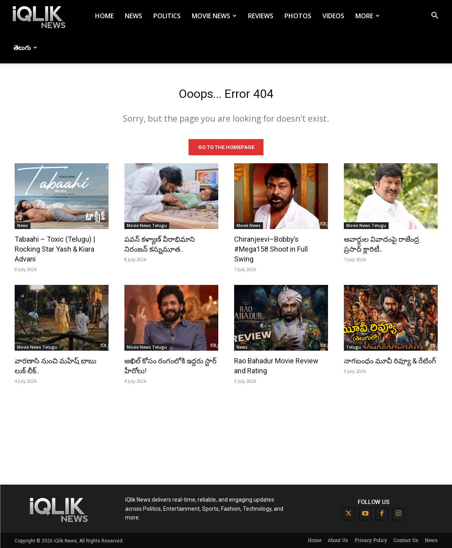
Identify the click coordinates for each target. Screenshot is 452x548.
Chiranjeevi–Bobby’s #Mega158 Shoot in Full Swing (271, 249)
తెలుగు (25, 47)
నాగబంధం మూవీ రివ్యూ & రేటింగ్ (390, 360)
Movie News (214, 15)
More (367, 15)
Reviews (260, 15)
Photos (297, 15)
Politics (167, 15)
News (133, 15)
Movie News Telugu (147, 225)
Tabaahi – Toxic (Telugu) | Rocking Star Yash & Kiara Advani (55, 249)
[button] (434, 16)
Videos (333, 15)
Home (104, 15)
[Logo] (40, 16)
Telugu (353, 346)
